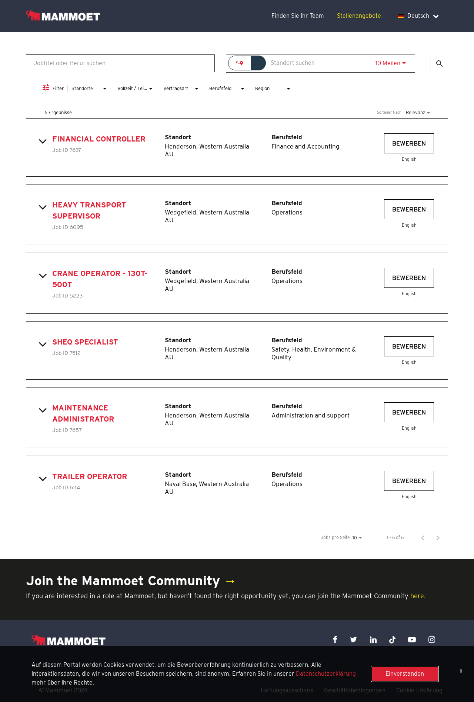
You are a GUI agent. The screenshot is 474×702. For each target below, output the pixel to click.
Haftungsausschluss (287, 690)
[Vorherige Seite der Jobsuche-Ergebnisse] (422, 537)
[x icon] (392, 639)
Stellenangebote (359, 15)
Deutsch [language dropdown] (418, 15)
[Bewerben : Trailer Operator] (409, 481)
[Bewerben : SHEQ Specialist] (409, 346)
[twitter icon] (353, 639)
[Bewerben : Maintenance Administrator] (409, 412)
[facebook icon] (335, 639)
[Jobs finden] (439, 63)
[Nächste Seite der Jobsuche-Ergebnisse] (437, 537)
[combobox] (120, 63)
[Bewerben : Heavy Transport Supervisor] (409, 209)
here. (417, 596)
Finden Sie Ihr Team (297, 15)
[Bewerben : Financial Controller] (409, 143)
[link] (237, 147)
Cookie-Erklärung (419, 690)
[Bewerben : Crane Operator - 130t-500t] (409, 278)
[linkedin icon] (373, 639)
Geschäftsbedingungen (354, 690)
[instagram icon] (432, 639)
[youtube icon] (412, 639)
